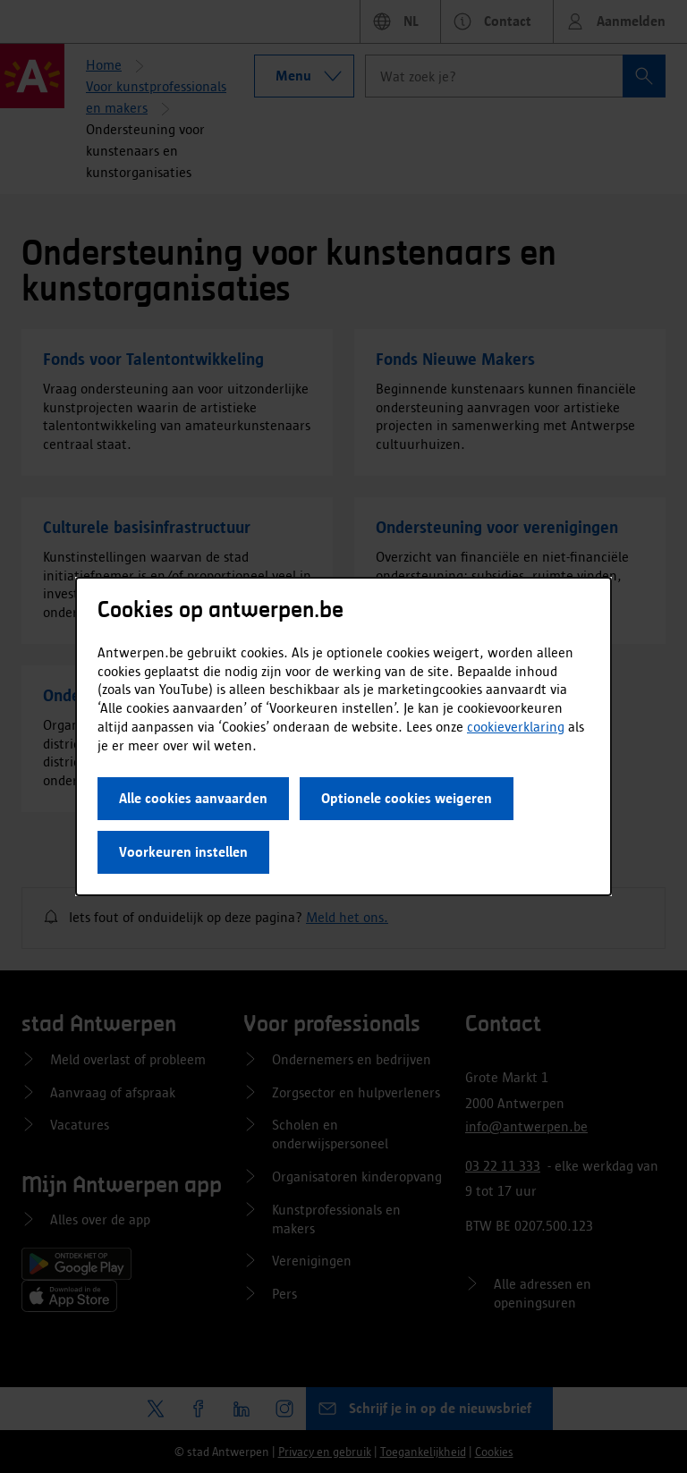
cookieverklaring (515, 726)
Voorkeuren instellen (183, 851)
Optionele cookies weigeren (406, 798)
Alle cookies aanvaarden (193, 798)
